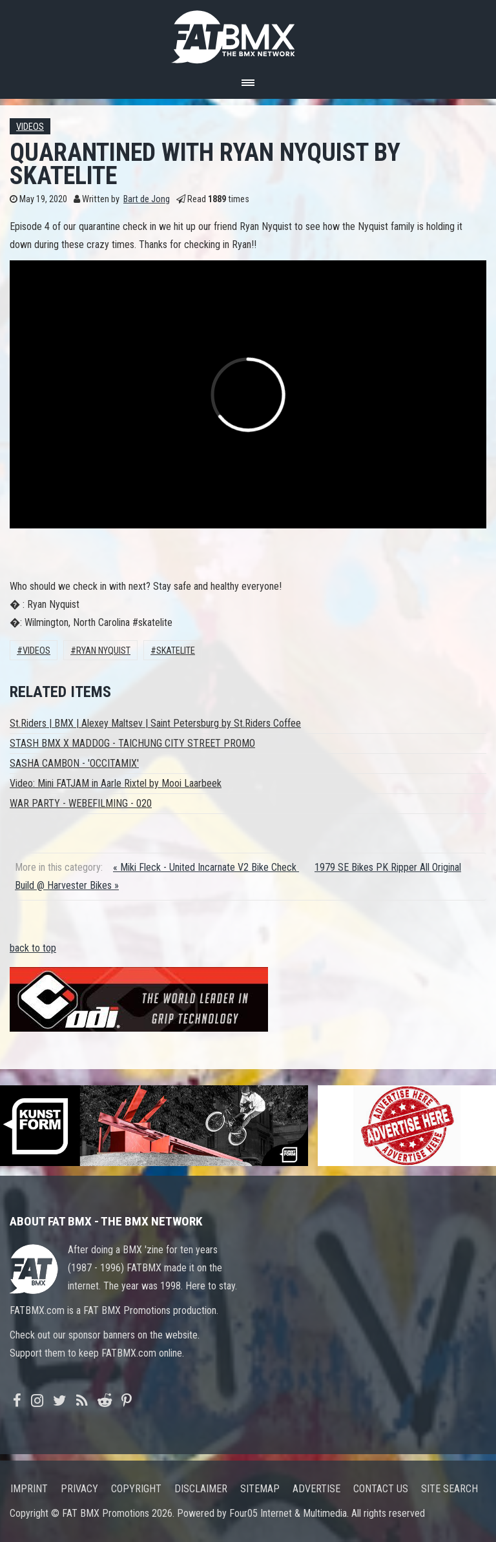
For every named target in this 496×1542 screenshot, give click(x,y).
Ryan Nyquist (103, 650)
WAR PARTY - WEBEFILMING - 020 (81, 803)
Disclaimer (200, 1489)
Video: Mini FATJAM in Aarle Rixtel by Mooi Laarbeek (116, 783)
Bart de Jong (146, 199)
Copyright (136, 1489)
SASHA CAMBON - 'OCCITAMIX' (74, 763)
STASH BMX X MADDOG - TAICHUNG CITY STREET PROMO (132, 743)
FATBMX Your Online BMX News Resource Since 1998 (248, 33)
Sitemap (260, 1489)
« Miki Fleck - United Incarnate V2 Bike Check (206, 867)
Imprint (29, 1489)
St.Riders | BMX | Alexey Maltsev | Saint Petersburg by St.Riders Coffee (155, 723)
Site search (449, 1489)
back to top (33, 948)
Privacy (79, 1489)
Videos (30, 126)
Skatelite (175, 650)
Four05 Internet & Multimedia (288, 1513)
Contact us (380, 1489)
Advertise (316, 1489)
